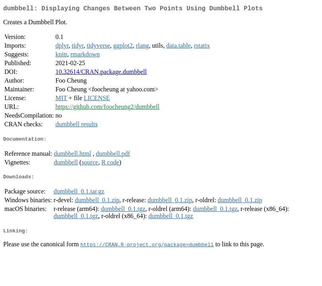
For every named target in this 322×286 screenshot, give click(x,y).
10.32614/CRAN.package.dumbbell (101, 73)
